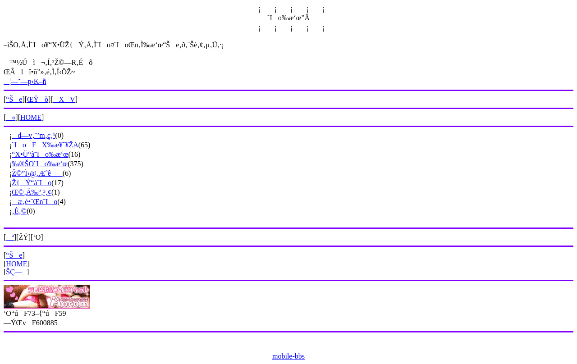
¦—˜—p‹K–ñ (25, 81)
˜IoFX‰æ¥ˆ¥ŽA (45, 145)
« (10, 117)
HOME (30, 117)
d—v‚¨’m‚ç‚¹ (33, 135)
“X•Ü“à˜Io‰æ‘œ (40, 154)
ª (10, 237)
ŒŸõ (37, 99)
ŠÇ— (16, 272)
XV (64, 99)
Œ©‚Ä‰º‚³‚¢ (31, 192)
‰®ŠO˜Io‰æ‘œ (40, 164)
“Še (14, 99)
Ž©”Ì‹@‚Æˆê (37, 173)
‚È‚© (19, 211)
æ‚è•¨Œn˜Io (34, 201)
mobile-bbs (288, 356)
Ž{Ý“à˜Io (31, 183)
